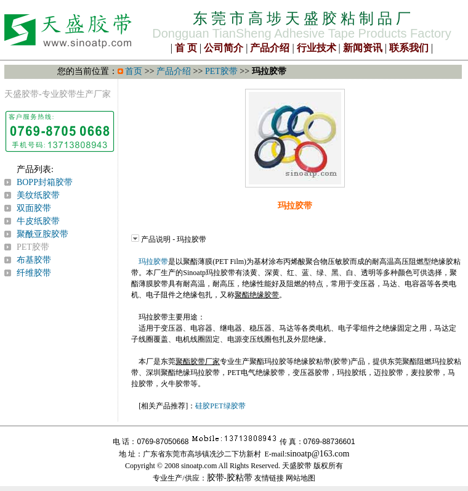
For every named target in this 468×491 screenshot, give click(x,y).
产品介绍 (269, 48)
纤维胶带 (34, 273)
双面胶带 (34, 208)
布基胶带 (34, 260)
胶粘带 (239, 477)
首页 (133, 71)
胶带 (215, 477)
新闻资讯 (362, 48)
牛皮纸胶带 (38, 221)
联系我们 (409, 48)
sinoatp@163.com (318, 453)
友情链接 (269, 478)
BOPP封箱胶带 (45, 182)
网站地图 (300, 478)
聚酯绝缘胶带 (257, 295)
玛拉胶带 (153, 261)
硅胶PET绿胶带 (220, 406)
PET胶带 (221, 71)
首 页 (186, 48)
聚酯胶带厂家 (198, 361)
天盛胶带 (21, 94)
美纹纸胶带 (38, 195)
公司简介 (223, 48)
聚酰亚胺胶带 (42, 234)
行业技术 (316, 48)
